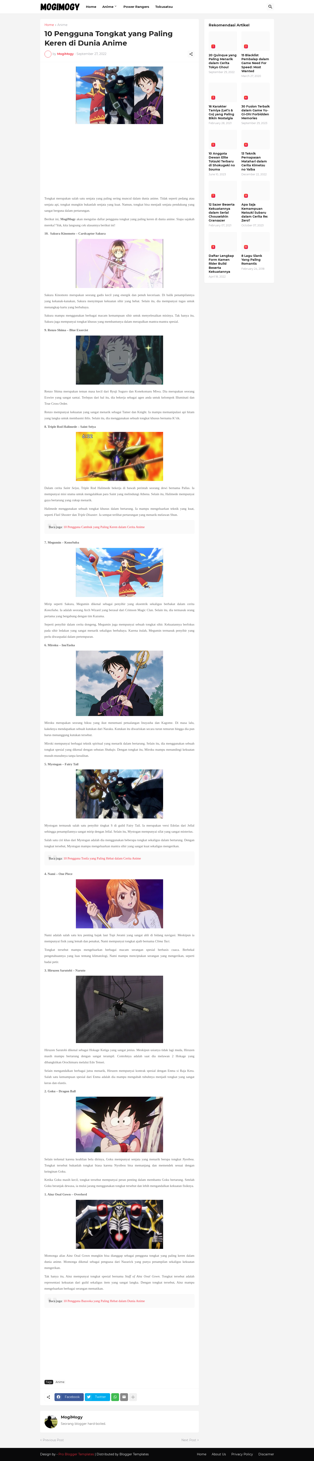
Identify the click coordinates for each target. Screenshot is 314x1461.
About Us (219, 1454)
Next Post (188, 1440)
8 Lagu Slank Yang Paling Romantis (251, 260)
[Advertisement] (119, 160)
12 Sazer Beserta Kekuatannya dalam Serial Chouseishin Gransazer (222, 212)
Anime (107, 7)
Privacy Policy (242, 1454)
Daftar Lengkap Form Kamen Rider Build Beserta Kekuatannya (221, 264)
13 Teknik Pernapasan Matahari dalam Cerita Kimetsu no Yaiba (254, 161)
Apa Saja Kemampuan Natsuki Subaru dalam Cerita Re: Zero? (254, 212)
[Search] (270, 6)
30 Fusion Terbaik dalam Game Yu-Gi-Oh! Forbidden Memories (255, 112)
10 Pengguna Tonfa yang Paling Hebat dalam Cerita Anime (102, 858)
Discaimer (266, 1454)
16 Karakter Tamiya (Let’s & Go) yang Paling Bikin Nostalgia (221, 112)
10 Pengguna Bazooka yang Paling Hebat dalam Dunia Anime (104, 1301)
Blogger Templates (134, 1454)
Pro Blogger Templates (76, 1454)
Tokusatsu (164, 7)
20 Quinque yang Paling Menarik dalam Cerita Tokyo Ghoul (223, 61)
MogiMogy (72, 1417)
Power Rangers (136, 7)
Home (91, 7)
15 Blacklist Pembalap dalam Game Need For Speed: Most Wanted (255, 63)
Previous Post (53, 1440)
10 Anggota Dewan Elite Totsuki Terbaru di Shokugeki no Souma (222, 161)
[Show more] (133, 1397)
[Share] (191, 54)
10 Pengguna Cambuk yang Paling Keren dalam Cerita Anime (104, 527)
